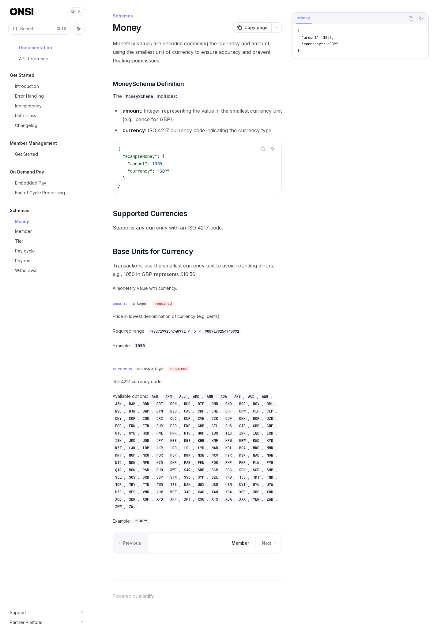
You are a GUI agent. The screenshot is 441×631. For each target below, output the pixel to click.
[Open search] (39, 28)
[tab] (304, 18)
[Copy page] (252, 27)
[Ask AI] (273, 149)
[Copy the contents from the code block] (263, 149)
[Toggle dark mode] (76, 11)
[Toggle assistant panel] (78, 28)
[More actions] (276, 27)
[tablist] (348, 18)
